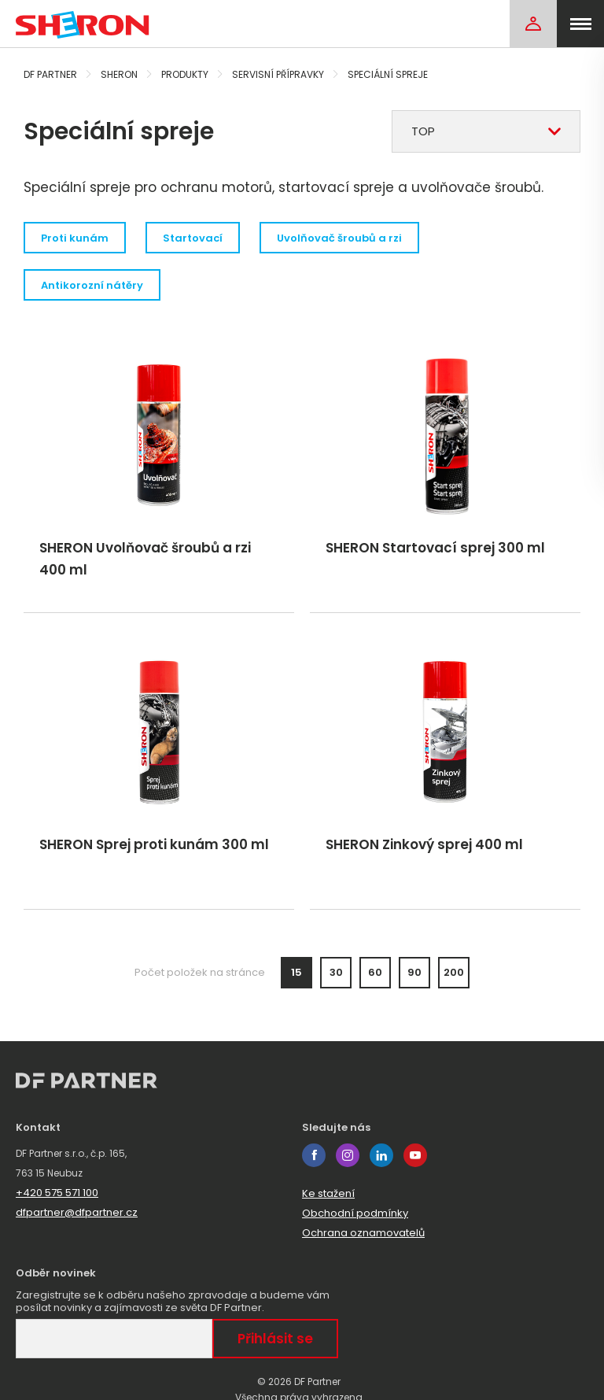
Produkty (184, 74)
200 (454, 972)
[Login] (533, 23)
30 (336, 972)
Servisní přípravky (278, 74)
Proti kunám (75, 238)
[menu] (580, 23)
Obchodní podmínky (355, 1213)
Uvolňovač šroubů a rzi (339, 238)
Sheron (119, 74)
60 (375, 972)
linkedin (381, 1155)
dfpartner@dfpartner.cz (77, 1212)
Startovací (193, 238)
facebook (314, 1155)
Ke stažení (328, 1193)
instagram (347, 1155)
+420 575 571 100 (57, 1192)
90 (414, 972)
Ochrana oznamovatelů (363, 1232)
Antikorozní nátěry (92, 285)
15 (296, 972)
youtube (415, 1155)
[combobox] (486, 131)
